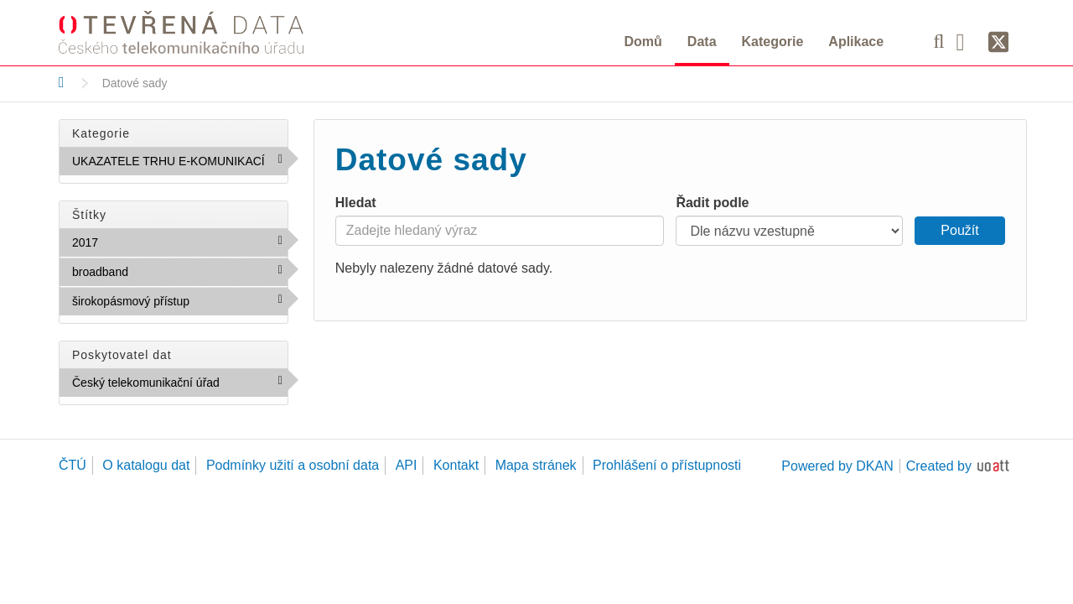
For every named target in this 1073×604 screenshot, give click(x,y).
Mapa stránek (536, 465)
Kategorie (773, 41)
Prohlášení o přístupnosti (667, 465)
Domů (643, 41)
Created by (939, 466)
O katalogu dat (145, 465)
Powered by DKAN (837, 466)
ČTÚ (72, 465)
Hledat (355, 202)
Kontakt (456, 465)
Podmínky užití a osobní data (292, 465)
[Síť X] (998, 42)
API (406, 465)
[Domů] (62, 82)
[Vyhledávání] (938, 41)
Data (702, 41)
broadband (164, 271)
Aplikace (856, 41)
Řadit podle (712, 202)
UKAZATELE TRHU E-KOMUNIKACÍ (180, 164)
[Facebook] (966, 41)
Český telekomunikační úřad (180, 386)
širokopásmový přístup (180, 304)
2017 (134, 241)
